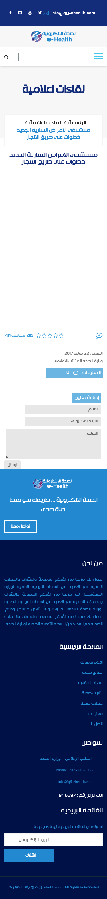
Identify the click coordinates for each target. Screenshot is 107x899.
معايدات (95, 714)
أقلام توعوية (91, 662)
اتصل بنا (96, 724)
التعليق (53, 444)
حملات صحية (92, 703)
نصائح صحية (92, 672)
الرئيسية (77, 123)
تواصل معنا (20, 526)
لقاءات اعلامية (45, 123)
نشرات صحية (92, 693)
